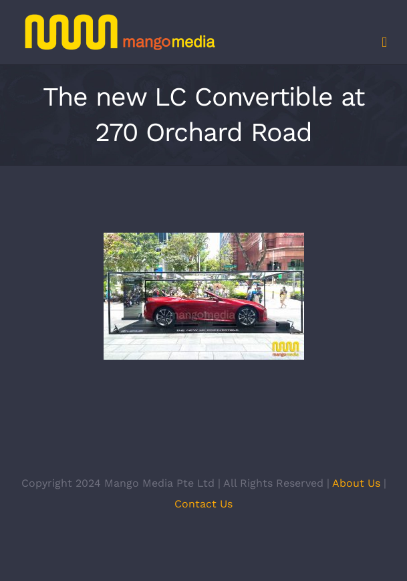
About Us (356, 483)
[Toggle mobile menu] (384, 42)
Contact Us (203, 503)
